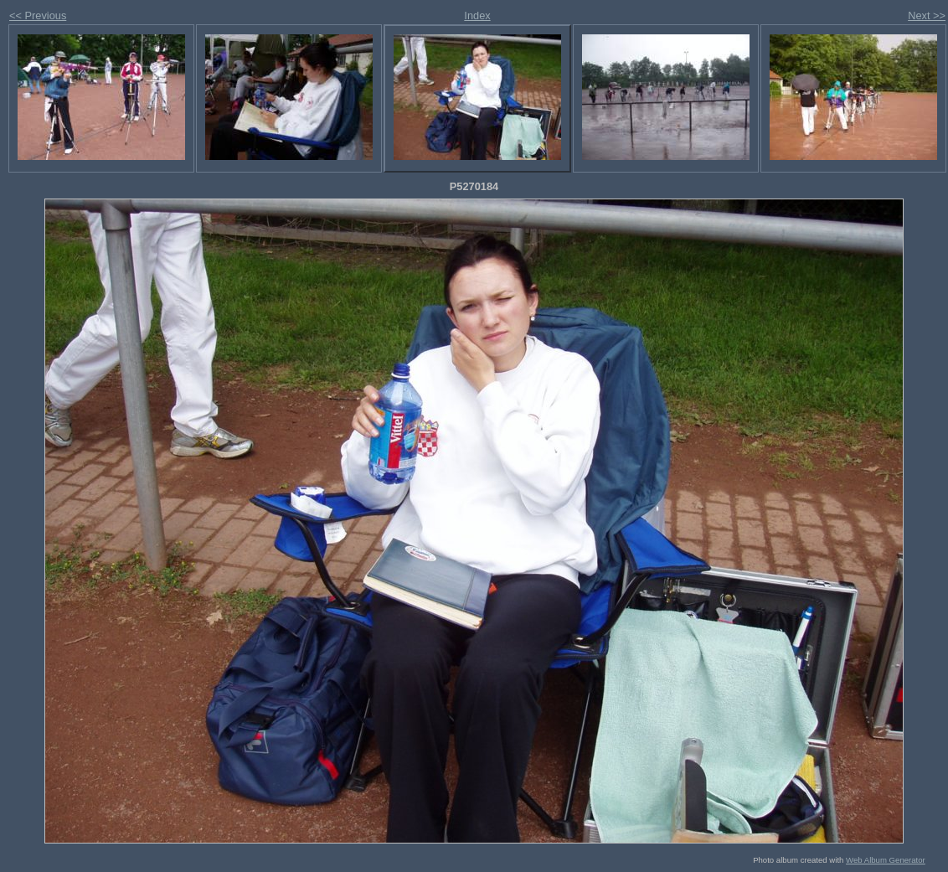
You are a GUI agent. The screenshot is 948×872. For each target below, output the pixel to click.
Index (477, 15)
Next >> (926, 15)
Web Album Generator (885, 859)
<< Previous (37, 15)
